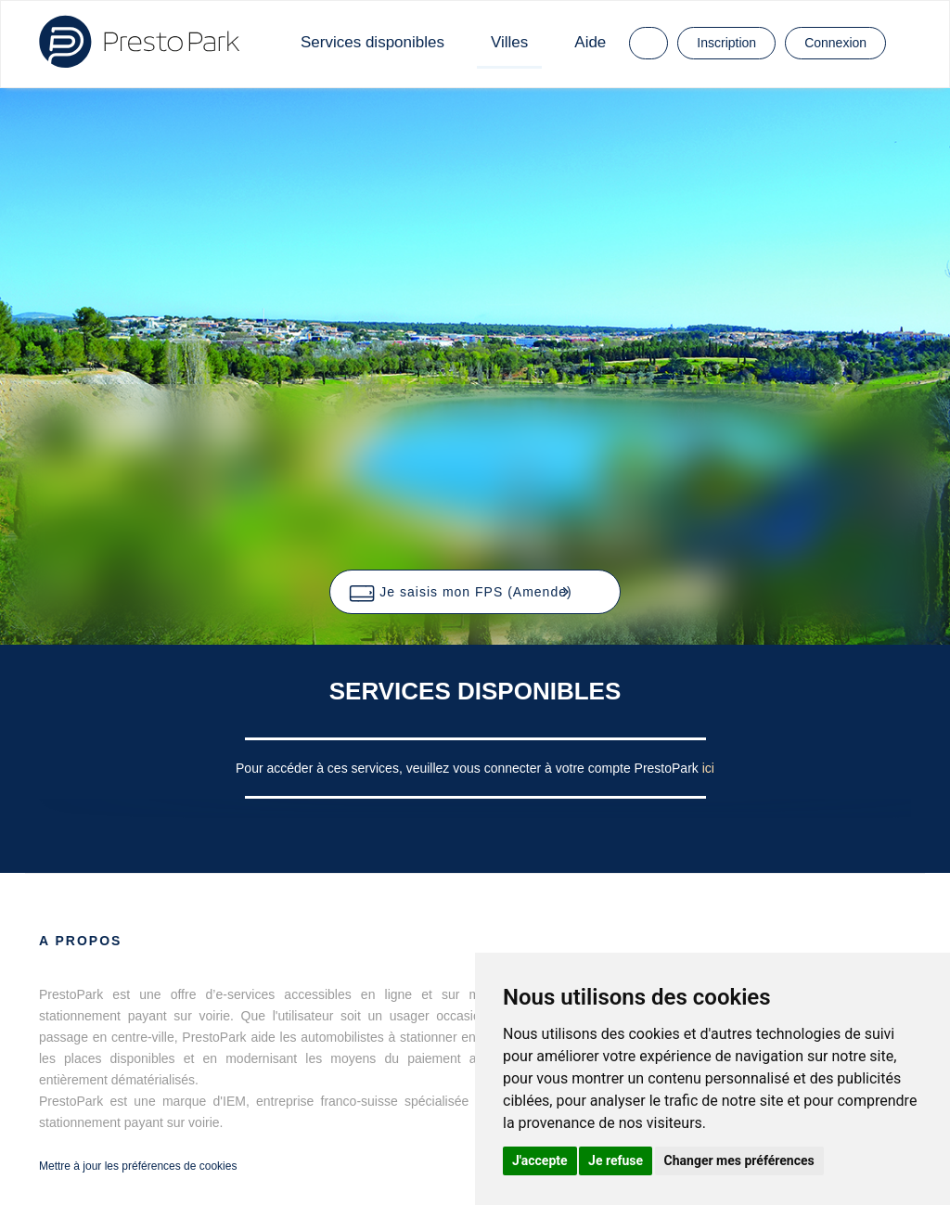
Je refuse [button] (615, 1160)
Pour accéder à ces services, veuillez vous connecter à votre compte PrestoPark (469, 768)
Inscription (726, 42)
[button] (474, 592)
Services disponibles (372, 42)
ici (708, 768)
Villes (509, 42)
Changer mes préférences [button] (739, 1160)
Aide (590, 42)
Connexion (835, 42)
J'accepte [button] (540, 1160)
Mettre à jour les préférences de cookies (138, 1166)
